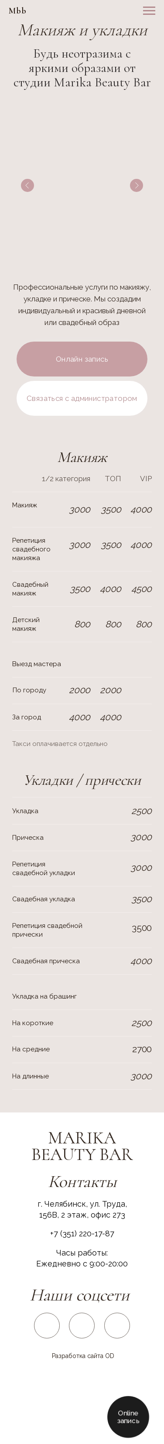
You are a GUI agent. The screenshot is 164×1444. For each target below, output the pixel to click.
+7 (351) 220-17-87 (82, 1233)
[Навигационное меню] (149, 11)
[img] (47, 1325)
